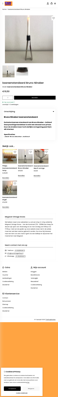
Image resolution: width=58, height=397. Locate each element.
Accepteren (12, 389)
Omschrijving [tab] (29, 111)
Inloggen (34, 246)
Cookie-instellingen (22, 393)
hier (28, 382)
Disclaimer (5, 259)
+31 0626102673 (19, 224)
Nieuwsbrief (34, 255)
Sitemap (5, 278)
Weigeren (31, 389)
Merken (4, 246)
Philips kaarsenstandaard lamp (9, 142)
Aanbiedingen (7, 252)
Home (4, 9)
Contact (5, 272)
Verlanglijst (34, 252)
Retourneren (6, 275)
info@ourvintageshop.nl (15, 227)
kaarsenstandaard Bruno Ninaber (19, 9)
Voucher (5, 249)
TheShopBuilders (51, 293)
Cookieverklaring (8, 255)
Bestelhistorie (35, 249)
